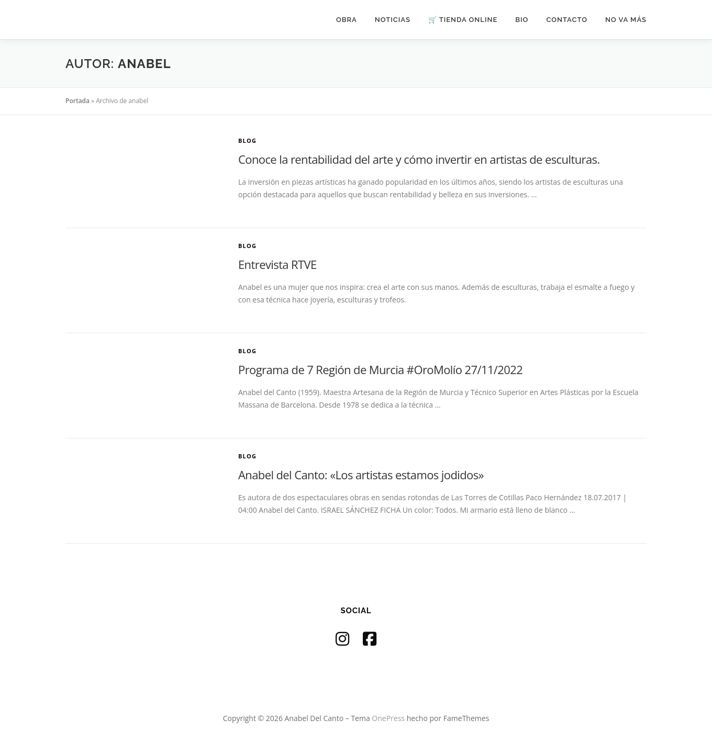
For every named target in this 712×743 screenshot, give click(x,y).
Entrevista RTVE (277, 264)
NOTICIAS (392, 20)
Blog (247, 140)
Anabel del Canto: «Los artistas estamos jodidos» (361, 474)
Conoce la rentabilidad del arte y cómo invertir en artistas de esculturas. (419, 159)
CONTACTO (566, 20)
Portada (77, 100)
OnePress (388, 718)
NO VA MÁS (626, 20)
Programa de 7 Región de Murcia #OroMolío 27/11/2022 (380, 369)
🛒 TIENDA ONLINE (462, 20)
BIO (521, 20)
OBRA (346, 20)
